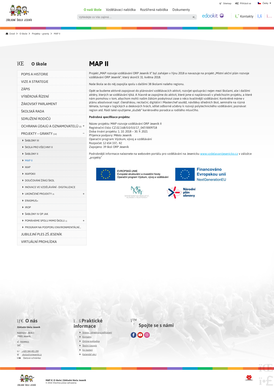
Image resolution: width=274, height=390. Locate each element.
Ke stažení (87, 349)
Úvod (19, 12)
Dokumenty (181, 9)
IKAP (27, 167)
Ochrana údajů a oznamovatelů (51, 126)
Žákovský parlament (39, 103)
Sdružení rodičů (36, 118)
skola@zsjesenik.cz (29, 354)
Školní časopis (89, 345)
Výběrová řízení (35, 96)
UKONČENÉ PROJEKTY (39, 193)
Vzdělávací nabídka (121, 9)
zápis (25, 89)
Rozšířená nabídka (154, 9)
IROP (28, 207)
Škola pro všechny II (39, 147)
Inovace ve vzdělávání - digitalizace (50, 187)
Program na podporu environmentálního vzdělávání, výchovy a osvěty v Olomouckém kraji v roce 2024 (55, 227)
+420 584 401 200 (28, 351)
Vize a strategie (34, 81)
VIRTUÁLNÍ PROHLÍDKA (39, 241)
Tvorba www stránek (249, 378)
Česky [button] (265, 3)
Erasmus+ (31, 200)
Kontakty (87, 336)
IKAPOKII (30, 173)
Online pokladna (91, 341)
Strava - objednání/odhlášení (97, 332)
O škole (23, 33)
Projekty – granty (40, 33)
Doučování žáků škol (39, 180)
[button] (243, 3)
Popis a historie (34, 74)
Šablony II (31, 153)
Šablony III (32, 140)
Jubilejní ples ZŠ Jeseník (41, 234)
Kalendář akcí (89, 354)
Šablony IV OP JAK (36, 213)
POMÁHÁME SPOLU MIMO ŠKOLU (46, 220)
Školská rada (32, 111)
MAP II (29, 160)
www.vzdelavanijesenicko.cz (219, 154)
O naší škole (93, 9)
